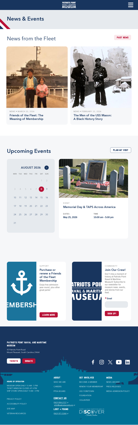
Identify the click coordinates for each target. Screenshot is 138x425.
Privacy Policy (14, 399)
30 (47, 214)
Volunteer (84, 400)
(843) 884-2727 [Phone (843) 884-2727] (61, 402)
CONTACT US (60, 398)
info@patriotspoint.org (64, 405)
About (57, 378)
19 (25, 206)
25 (20, 214)
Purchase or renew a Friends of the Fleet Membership (50, 275)
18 (20, 206)
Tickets (14, 361)
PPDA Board (59, 391)
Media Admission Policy (118, 391)
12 (25, 197)
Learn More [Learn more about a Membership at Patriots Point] (48, 315)
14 (36, 197)
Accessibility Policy (17, 404)
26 (25, 214)
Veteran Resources (16, 413)
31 (15, 223)
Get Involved (86, 378)
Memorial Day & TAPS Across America (89, 207)
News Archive (113, 382)
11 (20, 197)
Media (109, 378)
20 (31, 206)
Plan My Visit (120, 150)
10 (15, 197)
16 (47, 197)
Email (109, 298)
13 (31, 197)
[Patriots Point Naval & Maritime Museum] (69, 5)
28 (36, 214)
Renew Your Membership (91, 386)
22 (41, 206)
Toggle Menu (130, 5)
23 (47, 206)
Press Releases (113, 386)
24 (15, 214)
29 (41, 214)
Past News (122, 37)
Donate (29, 361)
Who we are (60, 382)
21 (36, 206)
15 (41, 197)
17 (15, 206)
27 (31, 214)
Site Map (11, 409)
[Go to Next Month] (46, 168)
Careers (58, 386)
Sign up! (111, 314)
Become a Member (88, 382)
